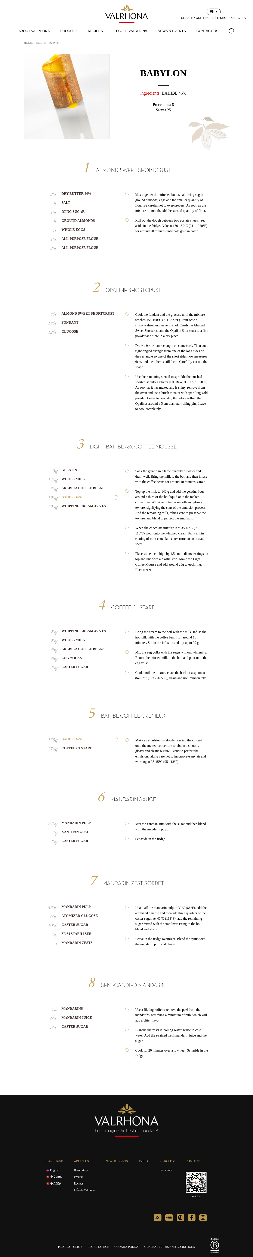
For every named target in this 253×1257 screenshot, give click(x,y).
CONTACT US (207, 31)
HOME (28, 42)
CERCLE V (238, 17)
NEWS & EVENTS (172, 31)
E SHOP (223, 17)
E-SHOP (144, 1161)
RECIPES (95, 31)
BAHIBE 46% (174, 93)
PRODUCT (68, 31)
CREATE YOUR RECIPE (198, 17)
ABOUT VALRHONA (34, 31)
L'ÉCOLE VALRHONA (130, 31)
